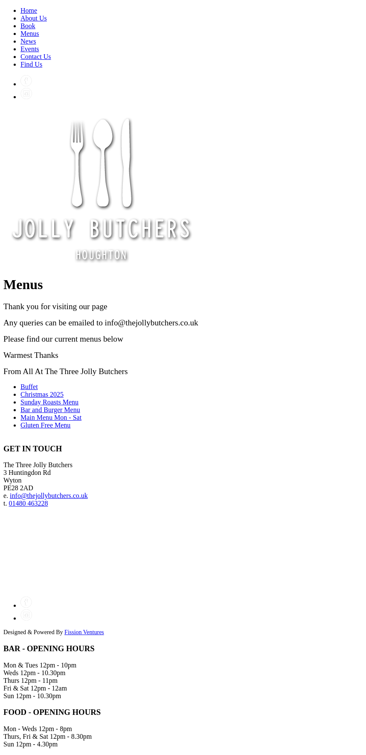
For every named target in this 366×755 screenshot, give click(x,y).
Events (29, 49)
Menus (29, 33)
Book (27, 25)
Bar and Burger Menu (50, 409)
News (28, 41)
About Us (33, 18)
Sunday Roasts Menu (49, 402)
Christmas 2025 (42, 394)
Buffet (29, 386)
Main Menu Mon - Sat (50, 417)
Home (28, 10)
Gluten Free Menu (45, 425)
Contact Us (35, 56)
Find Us (31, 64)
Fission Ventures (84, 632)
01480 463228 (28, 503)
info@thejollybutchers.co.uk (49, 495)
